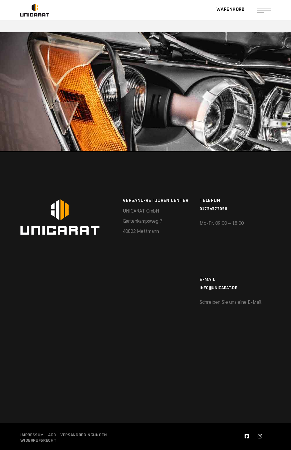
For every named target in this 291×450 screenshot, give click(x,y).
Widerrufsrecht (38, 440)
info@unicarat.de (218, 288)
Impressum (32, 435)
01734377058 (213, 209)
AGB (52, 435)
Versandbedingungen (83, 435)
